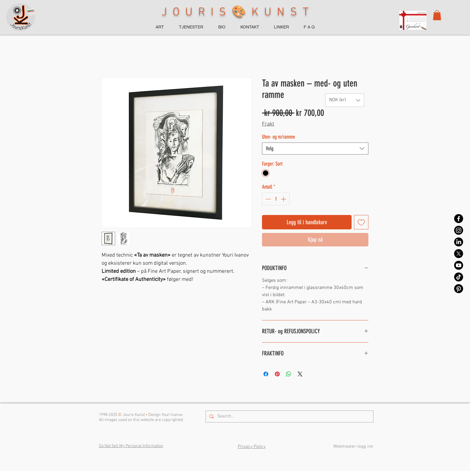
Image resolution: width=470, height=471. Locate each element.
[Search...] (289, 416)
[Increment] (284, 199)
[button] (437, 15)
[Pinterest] (458, 288)
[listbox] (344, 100)
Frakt (268, 124)
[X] (458, 253)
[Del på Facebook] (265, 374)
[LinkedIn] (458, 241)
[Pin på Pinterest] (277, 374)
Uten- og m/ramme (278, 137)
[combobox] (315, 149)
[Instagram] (458, 230)
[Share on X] (300, 374)
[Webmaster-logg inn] (353, 447)
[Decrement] (267, 199)
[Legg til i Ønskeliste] (361, 222)
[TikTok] (458, 276)
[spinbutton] (275, 199)
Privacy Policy (252, 447)
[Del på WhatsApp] (288, 374)
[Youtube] (458, 265)
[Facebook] (458, 218)
